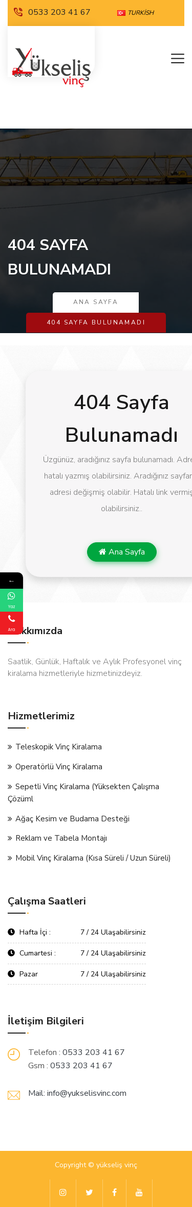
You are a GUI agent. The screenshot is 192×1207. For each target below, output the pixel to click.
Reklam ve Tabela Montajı (61, 838)
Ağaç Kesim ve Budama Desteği (72, 819)
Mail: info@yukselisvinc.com (77, 1093)
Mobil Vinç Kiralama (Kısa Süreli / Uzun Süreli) (93, 858)
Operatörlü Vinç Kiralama (58, 767)
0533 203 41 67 (52, 12)
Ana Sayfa (96, 302)
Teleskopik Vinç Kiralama (58, 747)
